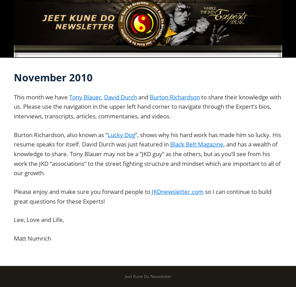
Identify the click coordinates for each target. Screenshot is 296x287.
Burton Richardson (175, 97)
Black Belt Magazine (196, 144)
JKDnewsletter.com (178, 192)
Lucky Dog (121, 135)
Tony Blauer (85, 97)
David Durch (120, 97)
